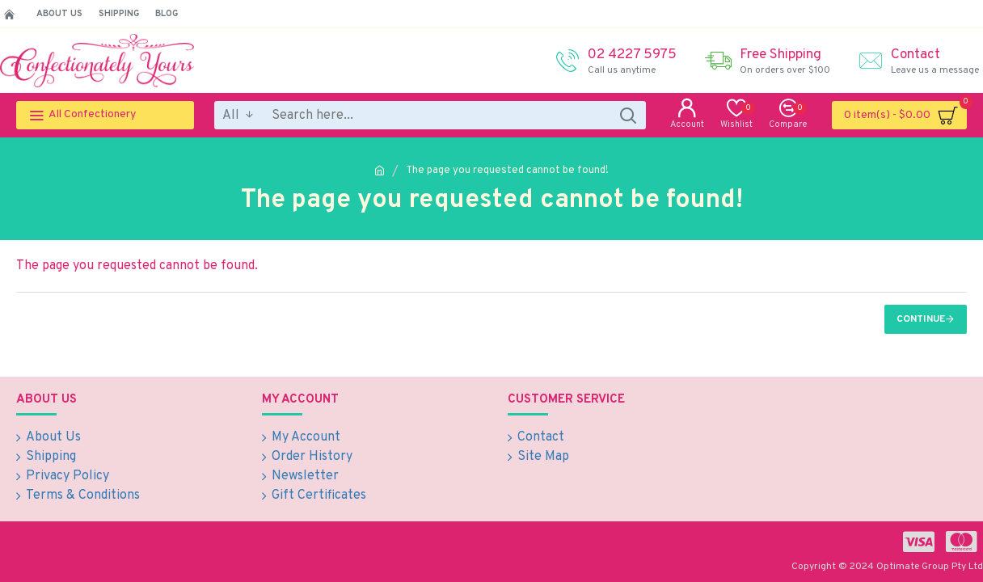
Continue (921, 319)
